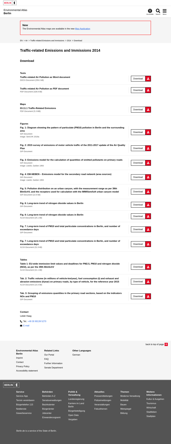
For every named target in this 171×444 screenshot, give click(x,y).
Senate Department (53, 367)
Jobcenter (47, 413)
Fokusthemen (100, 409)
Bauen (123, 404)
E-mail (26, 325)
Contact (20, 362)
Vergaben (72, 419)
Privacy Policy (23, 366)
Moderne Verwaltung (130, 396)
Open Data (73, 415)
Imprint (19, 358)
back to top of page (155, 344)
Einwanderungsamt (51, 417)
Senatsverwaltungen (52, 400)
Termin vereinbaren (25, 400)
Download (78, 40)
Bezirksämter (48, 404)
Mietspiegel (125, 409)
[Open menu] (164, 11)
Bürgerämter (48, 409)
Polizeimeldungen (102, 400)
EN (21, 40)
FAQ (46, 359)
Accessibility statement (27, 371)
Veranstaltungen (102, 404)
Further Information (53, 363)
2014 (69, 40)
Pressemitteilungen (103, 396)
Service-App (22, 396)
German (76, 355)
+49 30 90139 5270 (37, 321)
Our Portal (49, 355)
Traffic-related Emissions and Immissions (47, 40)
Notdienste (21, 409)
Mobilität (124, 400)
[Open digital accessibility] (150, 11)
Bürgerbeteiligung (76, 411)
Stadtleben (151, 412)
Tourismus (151, 403)
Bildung (123, 413)
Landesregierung (76, 399)
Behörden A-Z (48, 396)
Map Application (82, 29)
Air (26, 40)
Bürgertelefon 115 (24, 404)
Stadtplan (151, 416)
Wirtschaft (151, 408)
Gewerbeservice (24, 413)
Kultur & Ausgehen (155, 399)
